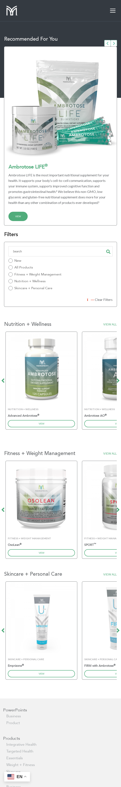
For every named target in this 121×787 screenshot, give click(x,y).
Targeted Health (19, 751)
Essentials (14, 758)
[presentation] (107, 43)
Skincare (13, 771)
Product (13, 723)
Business (13, 716)
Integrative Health (21, 744)
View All (110, 324)
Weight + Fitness (20, 765)
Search (108, 251)
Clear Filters (100, 299)
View (18, 216)
